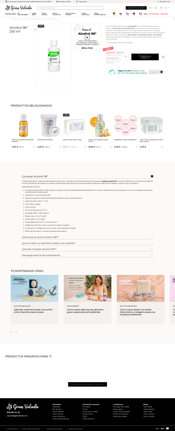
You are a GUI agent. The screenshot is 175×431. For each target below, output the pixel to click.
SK (120, 14)
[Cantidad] (118, 59)
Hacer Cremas (57, 414)
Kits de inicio (57, 409)
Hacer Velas (147, 412)
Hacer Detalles (148, 416)
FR (140, 14)
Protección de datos (120, 414)
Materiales (56, 407)
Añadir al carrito (140, 60)
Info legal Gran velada (121, 407)
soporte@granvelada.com (17, 416)
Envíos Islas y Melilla (90, 412)
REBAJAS (164, 14)
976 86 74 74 (164, 2)
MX (127, 14)
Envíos (85, 409)
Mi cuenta (86, 407)
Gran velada (147, 407)
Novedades (154, 14)
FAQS (85, 416)
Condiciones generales (121, 412)
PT (134, 14)
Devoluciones (88, 414)
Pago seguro (118, 409)
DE (114, 14)
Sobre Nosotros (88, 419)
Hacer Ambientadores (60, 419)
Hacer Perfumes (58, 416)
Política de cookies (120, 416)
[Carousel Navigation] (93, 332)
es (167, 8)
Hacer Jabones (58, 412)
